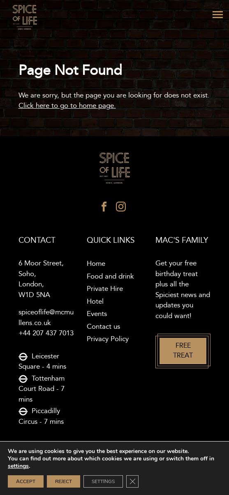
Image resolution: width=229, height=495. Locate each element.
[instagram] (121, 208)
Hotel (95, 301)
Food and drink (110, 276)
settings (18, 466)
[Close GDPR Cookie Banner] (132, 481)
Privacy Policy (108, 339)
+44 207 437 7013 (46, 333)
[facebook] (104, 208)
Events (97, 314)
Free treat (183, 351)
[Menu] (217, 14)
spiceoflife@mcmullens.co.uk (46, 317)
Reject (63, 481)
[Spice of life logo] (115, 169)
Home (96, 263)
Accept (25, 481)
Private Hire (105, 289)
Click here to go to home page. (67, 105)
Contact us (103, 326)
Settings (103, 481)
